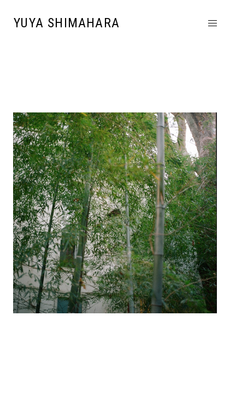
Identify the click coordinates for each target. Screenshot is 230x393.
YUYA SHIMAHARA (67, 23)
